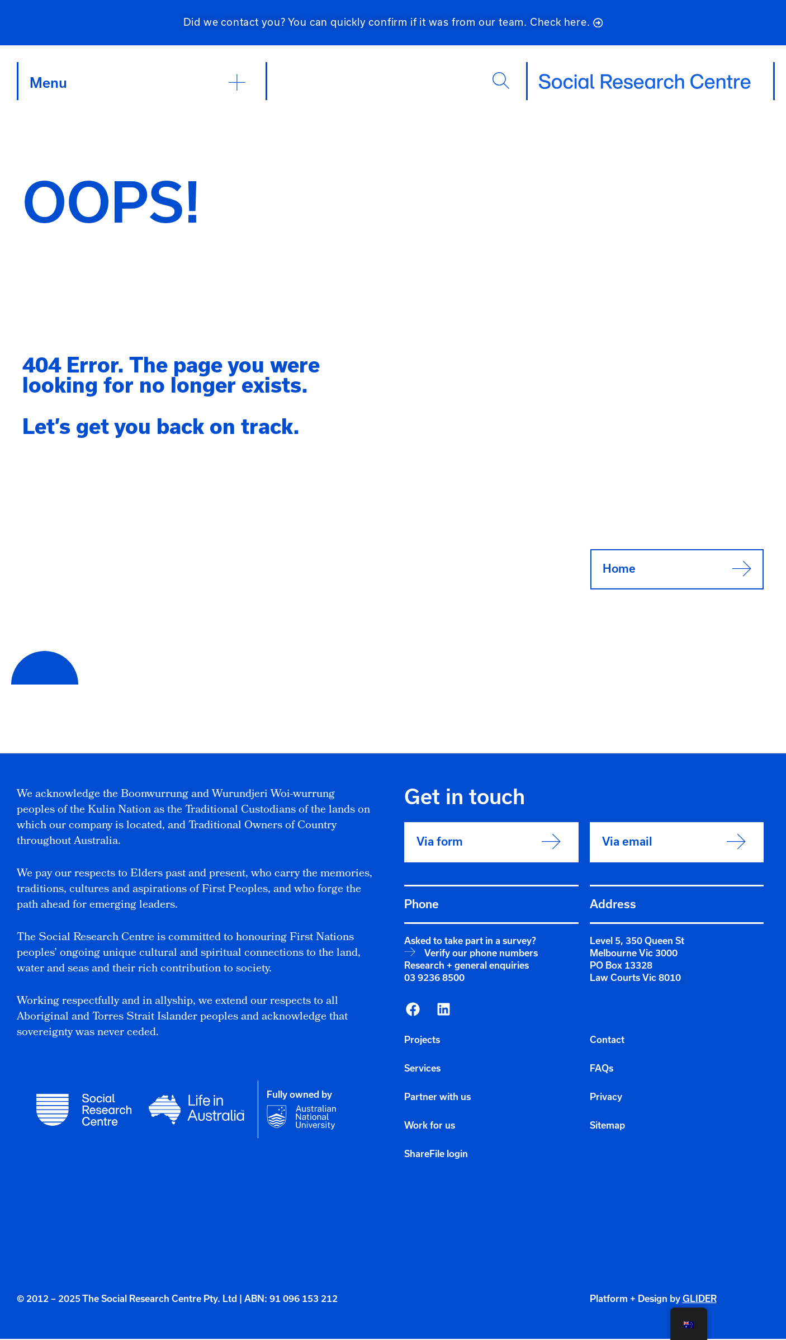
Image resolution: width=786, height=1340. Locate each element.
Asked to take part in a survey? (470, 942)
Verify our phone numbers (481, 955)
